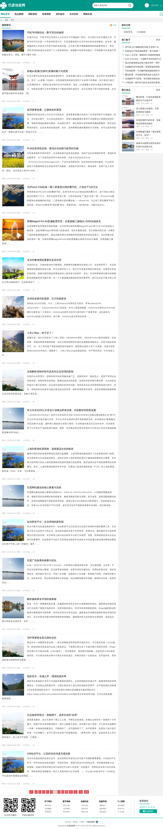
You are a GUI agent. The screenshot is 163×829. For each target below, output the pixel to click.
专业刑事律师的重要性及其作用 (44, 260)
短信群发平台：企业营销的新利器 (45, 521)
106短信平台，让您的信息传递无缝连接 (48, 753)
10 (71, 792)
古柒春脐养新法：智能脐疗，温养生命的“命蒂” (52, 715)
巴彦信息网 (16, 5)
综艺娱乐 (60, 14)
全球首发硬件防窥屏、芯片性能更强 (46, 298)
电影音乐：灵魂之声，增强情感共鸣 (46, 676)
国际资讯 (32, 14)
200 (86, 792)
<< (31, 792)
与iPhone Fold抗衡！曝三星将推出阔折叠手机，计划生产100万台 (62, 187)
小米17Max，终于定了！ (40, 333)
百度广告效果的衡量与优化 (41, 560)
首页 (1, 20)
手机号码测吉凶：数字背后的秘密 (45, 32)
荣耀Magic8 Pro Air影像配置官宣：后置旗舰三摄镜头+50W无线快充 (64, 221)
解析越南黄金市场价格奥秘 (41, 599)
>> (81, 792)
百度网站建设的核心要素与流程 (44, 487)
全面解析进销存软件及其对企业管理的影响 (50, 371)
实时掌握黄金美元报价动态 (41, 637)
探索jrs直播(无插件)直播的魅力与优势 (47, 71)
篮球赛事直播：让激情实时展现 (44, 109)
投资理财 (46, 14)
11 (75, 792)
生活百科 (74, 14)
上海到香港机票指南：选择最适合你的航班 (50, 448)
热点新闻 (19, 14)
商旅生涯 (87, 14)
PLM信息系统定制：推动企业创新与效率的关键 (53, 148)
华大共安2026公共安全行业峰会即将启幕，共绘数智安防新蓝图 (61, 410)
